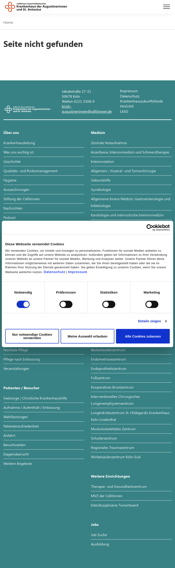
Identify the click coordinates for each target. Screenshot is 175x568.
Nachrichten (13, 208)
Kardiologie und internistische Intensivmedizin (127, 214)
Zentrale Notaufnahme (109, 142)
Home (8, 22)
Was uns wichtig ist (18, 152)
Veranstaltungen (16, 368)
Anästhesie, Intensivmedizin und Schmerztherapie (130, 152)
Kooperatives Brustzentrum (112, 387)
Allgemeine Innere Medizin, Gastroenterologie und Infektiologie (130, 202)
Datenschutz (54, 272)
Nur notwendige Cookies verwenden (32, 336)
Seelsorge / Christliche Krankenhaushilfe (35, 398)
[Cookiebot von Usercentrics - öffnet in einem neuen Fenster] (150, 227)
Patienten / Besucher (21, 387)
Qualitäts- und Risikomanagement (30, 170)
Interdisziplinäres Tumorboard (114, 505)
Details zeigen (149, 321)
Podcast (9, 217)
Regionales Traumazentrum (112, 447)
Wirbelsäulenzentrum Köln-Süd (115, 456)
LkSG (124, 111)
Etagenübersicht (16, 454)
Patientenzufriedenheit (21, 426)
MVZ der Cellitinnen (106, 495)
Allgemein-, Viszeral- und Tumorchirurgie (123, 170)
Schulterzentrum (104, 438)
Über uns (11, 132)
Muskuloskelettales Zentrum (113, 428)
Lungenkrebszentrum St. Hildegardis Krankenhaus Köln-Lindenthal (130, 416)
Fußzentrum (100, 377)
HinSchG (127, 106)
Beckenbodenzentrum (108, 349)
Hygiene (9, 180)
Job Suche (99, 534)
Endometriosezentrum (108, 359)
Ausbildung (100, 544)
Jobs (95, 524)
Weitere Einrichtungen (110, 476)
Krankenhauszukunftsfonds (141, 101)
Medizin (98, 132)
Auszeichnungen (16, 189)
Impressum (77, 272)
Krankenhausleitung (19, 142)
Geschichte (12, 161)
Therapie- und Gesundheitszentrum (119, 486)
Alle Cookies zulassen (143, 336)
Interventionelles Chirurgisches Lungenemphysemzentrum (115, 400)
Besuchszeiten (14, 444)
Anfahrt (9, 435)
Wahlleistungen (15, 416)
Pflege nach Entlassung (21, 359)
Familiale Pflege (15, 349)
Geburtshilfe (100, 180)
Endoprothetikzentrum (108, 368)
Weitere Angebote (17, 463)
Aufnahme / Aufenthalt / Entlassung (31, 407)
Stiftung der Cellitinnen (21, 198)
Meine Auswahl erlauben (88, 336)
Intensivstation (102, 161)
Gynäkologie (101, 189)
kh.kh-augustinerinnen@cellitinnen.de (87, 109)
